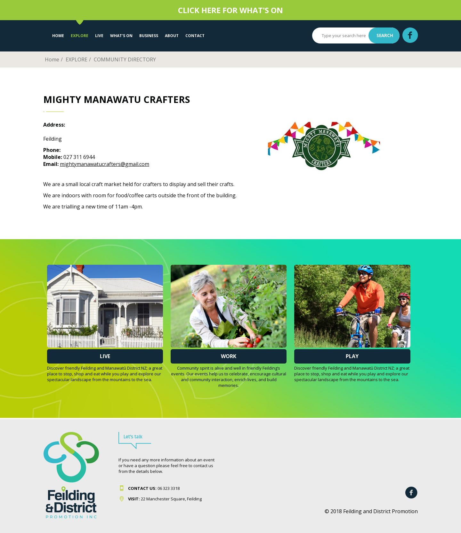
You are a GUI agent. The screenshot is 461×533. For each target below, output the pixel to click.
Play (352, 356)
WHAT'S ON (121, 35)
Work (228, 356)
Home (58, 35)
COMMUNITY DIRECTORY (125, 59)
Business (148, 35)
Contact (195, 35)
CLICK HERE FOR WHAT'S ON (230, 10)
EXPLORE (79, 35)
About (172, 35)
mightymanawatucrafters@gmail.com (104, 164)
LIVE (99, 35)
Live (105, 356)
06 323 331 (152, 488)
